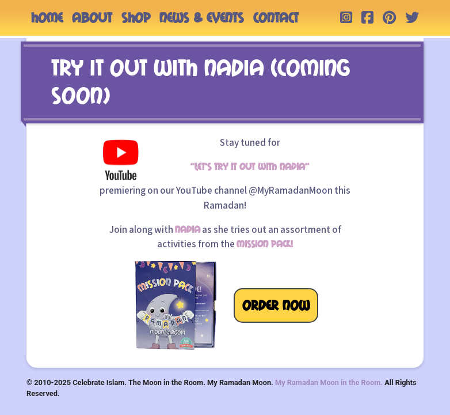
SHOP (135, 18)
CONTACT (276, 18)
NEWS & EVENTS (201, 18)
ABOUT (92, 18)
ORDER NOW (276, 305)
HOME (47, 18)
